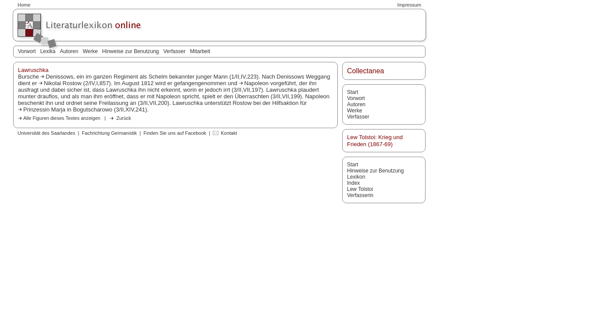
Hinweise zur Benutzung (130, 51)
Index (353, 183)
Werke (89, 51)
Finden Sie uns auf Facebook (174, 133)
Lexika (48, 51)
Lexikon (356, 177)
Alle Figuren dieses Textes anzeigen (61, 118)
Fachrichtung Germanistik (109, 133)
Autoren (69, 51)
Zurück (123, 118)
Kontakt (229, 133)
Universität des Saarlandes (46, 133)
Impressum (409, 4)
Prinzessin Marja (44, 109)
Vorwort (27, 51)
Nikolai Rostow (63, 83)
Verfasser (174, 51)
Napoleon (256, 83)
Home (24, 4)
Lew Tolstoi (360, 189)
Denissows (59, 76)
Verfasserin (360, 195)
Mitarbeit (200, 51)
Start (352, 92)
